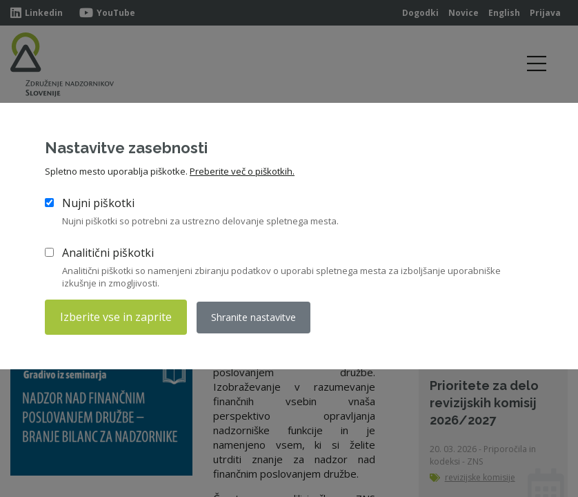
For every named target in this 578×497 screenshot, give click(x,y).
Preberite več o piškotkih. (242, 171)
